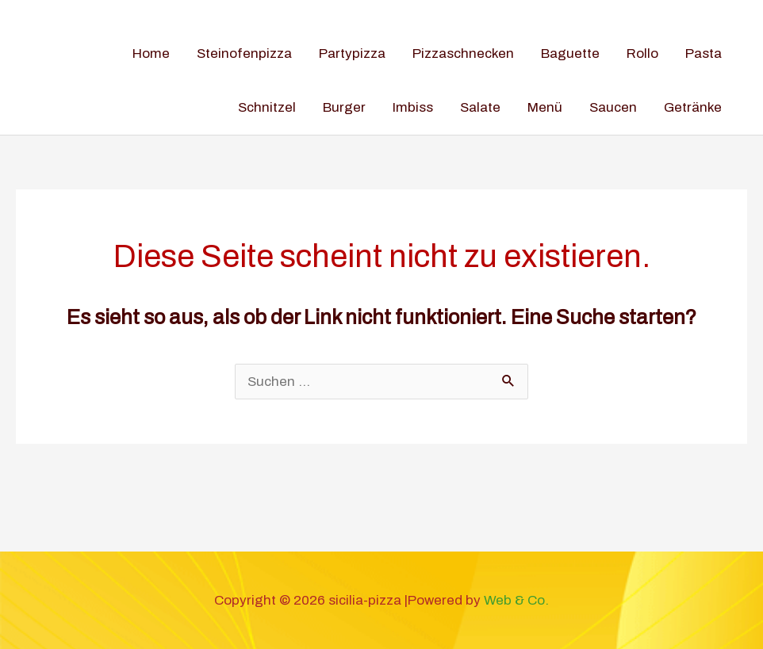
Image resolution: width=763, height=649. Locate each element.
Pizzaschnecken (463, 53)
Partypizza (352, 53)
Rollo (642, 53)
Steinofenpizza (244, 53)
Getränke (693, 107)
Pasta (703, 53)
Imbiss (413, 107)
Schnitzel (267, 107)
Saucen (613, 107)
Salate (480, 107)
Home (151, 53)
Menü (544, 107)
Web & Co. (516, 600)
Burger (344, 107)
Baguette (570, 53)
